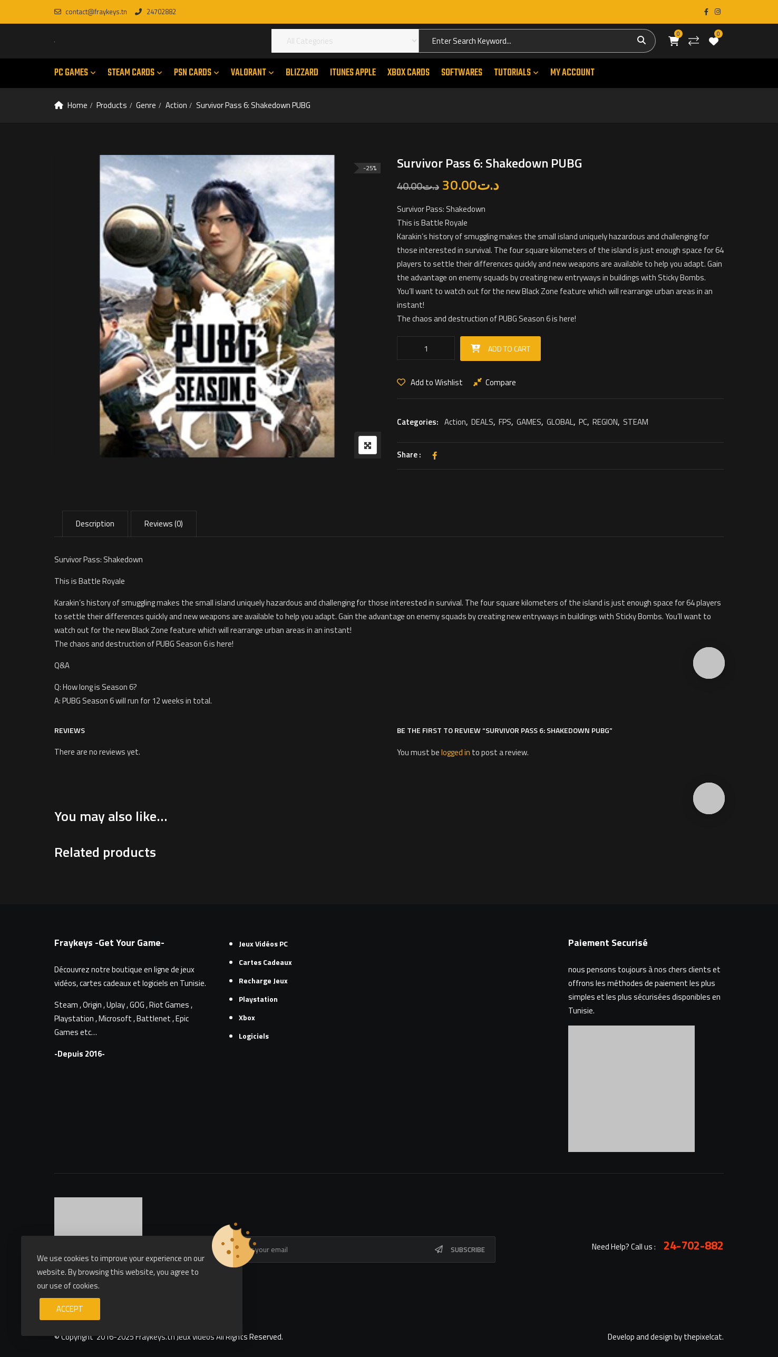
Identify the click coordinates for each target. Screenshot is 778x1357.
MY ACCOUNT (572, 73)
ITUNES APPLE (353, 73)
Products (111, 105)
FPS (505, 422)
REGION (605, 422)
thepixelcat (703, 1337)
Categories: (418, 422)
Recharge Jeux (263, 980)
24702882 (155, 11)
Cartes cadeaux (265, 962)
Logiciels (254, 1035)
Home (77, 105)
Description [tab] (95, 524)
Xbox (247, 1017)
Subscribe (468, 1249)
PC (583, 422)
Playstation (258, 998)
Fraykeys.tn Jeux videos (175, 1337)
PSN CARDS (192, 73)
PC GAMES (71, 73)
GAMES (529, 422)
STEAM (635, 422)
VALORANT (248, 73)
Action (176, 105)
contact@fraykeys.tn (90, 11)
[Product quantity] (426, 348)
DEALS (482, 422)
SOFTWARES (461, 73)
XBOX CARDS (408, 73)
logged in (455, 752)
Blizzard (302, 73)
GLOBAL (560, 422)
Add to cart (509, 348)
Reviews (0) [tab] (163, 524)
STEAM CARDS (131, 73)
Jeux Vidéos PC (263, 943)
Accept (69, 1309)
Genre (146, 105)
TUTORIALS (512, 73)
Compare (500, 382)
